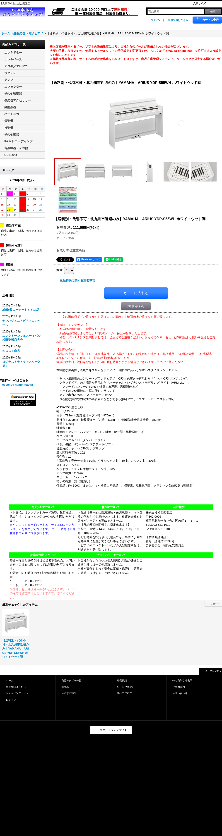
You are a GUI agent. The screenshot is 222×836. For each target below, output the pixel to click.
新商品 (65, 687)
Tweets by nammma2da (16, 384)
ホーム (9, 680)
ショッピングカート (17, 693)
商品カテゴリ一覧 (71, 680)
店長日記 (122, 680)
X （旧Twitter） (125, 687)
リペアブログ (124, 693)
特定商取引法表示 (182, 680)
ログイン (155, 20)
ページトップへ (213, 671)
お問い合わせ (136, 306)
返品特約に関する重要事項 (77, 280)
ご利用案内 (178, 687)
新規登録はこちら (178, 20)
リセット (215, 603)
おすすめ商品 (68, 693)
